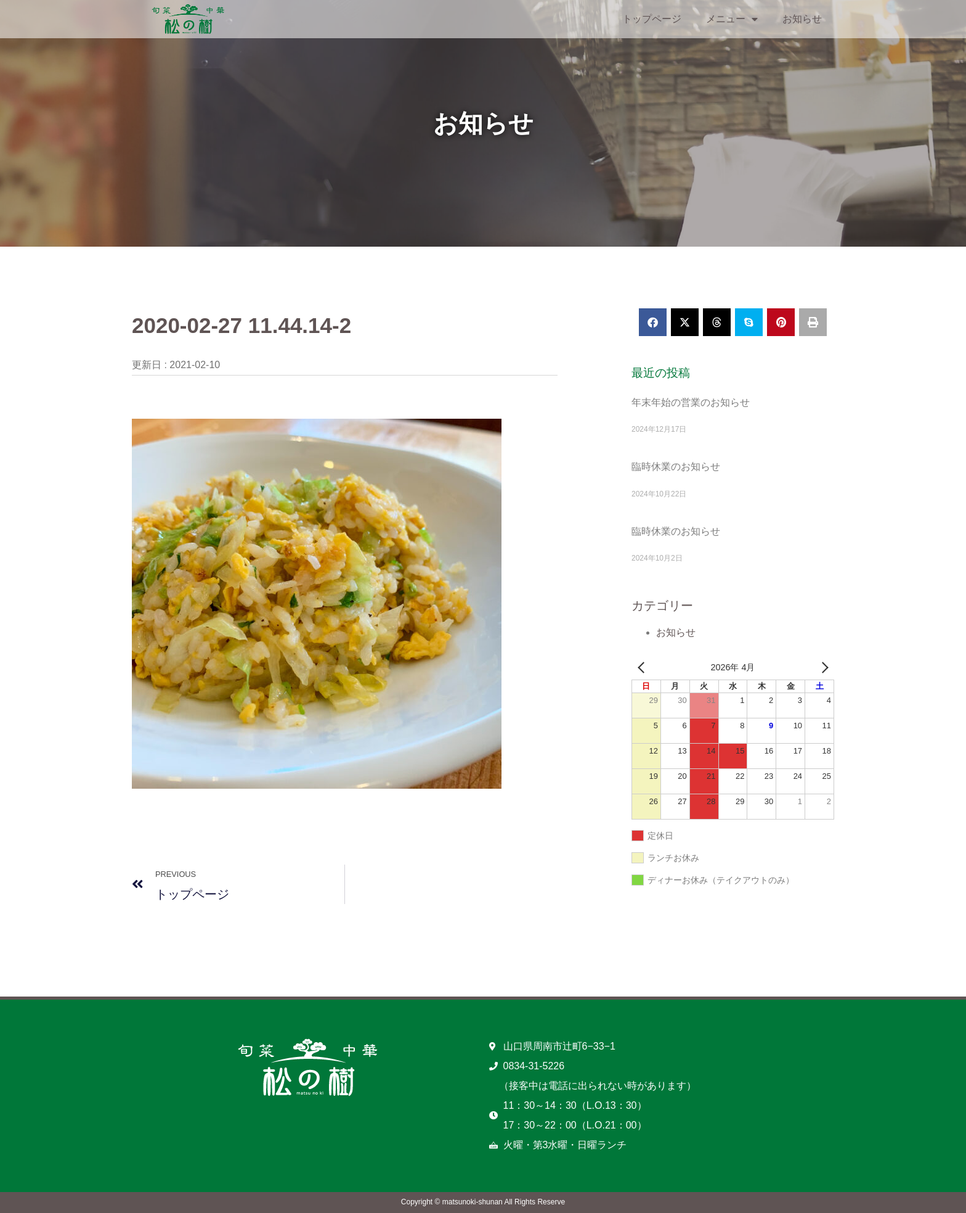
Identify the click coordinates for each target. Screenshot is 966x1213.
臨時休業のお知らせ (675, 466)
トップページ (651, 19)
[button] (653, 322)
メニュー (732, 19)
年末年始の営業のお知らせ (690, 402)
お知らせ (802, 19)
